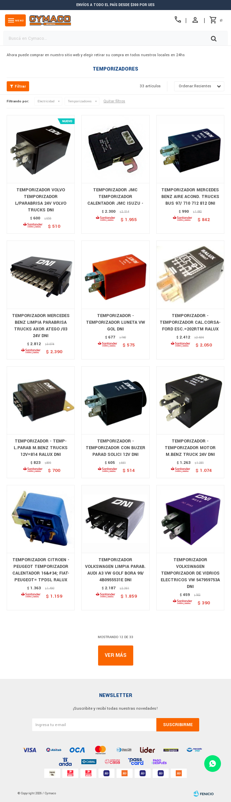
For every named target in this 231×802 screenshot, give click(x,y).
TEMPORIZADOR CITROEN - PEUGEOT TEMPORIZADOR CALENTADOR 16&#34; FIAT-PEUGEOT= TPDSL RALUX (40, 570)
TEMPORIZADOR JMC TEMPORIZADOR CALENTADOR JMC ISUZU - (115, 196)
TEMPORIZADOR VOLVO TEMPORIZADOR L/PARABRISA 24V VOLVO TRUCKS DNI (40, 200)
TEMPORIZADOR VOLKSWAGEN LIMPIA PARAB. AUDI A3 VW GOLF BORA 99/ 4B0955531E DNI (115, 570)
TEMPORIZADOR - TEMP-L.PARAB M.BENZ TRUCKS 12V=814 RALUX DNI (41, 448)
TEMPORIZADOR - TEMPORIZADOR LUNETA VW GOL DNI (115, 322)
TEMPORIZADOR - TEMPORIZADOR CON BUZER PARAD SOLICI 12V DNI (115, 448)
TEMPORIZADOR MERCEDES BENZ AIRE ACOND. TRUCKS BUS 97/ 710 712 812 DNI (190, 196)
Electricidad (46, 101)
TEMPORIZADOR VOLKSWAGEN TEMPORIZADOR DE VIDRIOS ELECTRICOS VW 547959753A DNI (190, 573)
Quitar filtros (114, 101)
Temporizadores (80, 101)
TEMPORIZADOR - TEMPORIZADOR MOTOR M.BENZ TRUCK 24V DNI (190, 448)
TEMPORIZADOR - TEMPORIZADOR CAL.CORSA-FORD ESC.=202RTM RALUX (190, 322)
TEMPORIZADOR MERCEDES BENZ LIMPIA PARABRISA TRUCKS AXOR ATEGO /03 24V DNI (41, 326)
